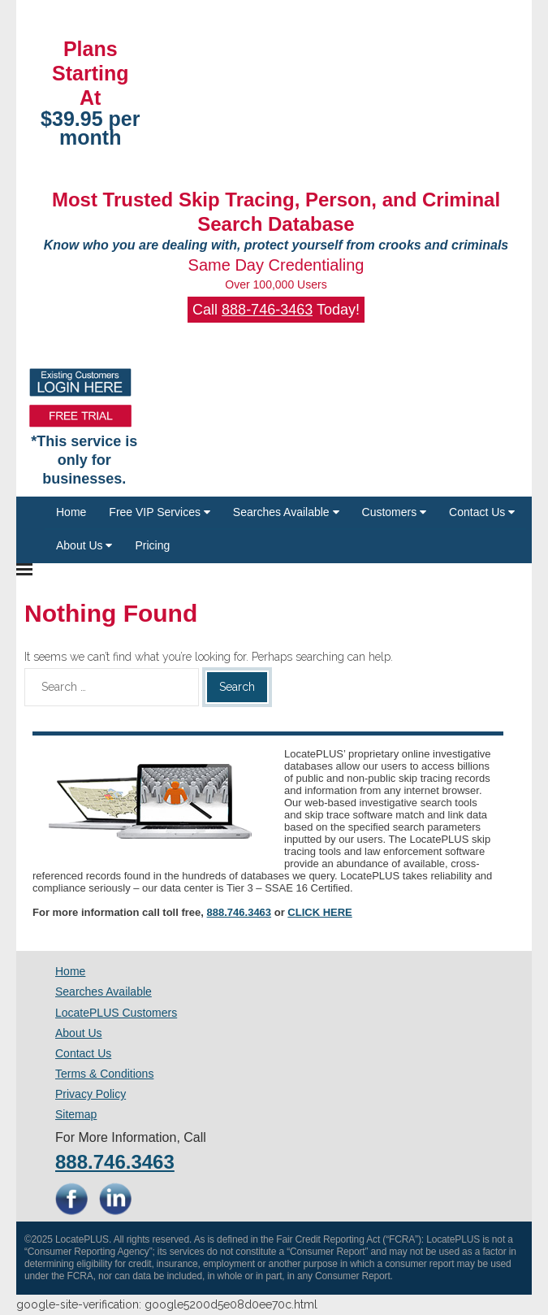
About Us (84, 545)
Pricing (152, 545)
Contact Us (482, 512)
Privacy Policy (90, 1093)
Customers (394, 512)
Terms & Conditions (104, 1073)
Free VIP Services (159, 512)
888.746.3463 (239, 912)
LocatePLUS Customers (116, 1012)
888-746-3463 (267, 310)
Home (71, 512)
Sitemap (76, 1114)
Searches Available (286, 512)
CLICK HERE (319, 912)
